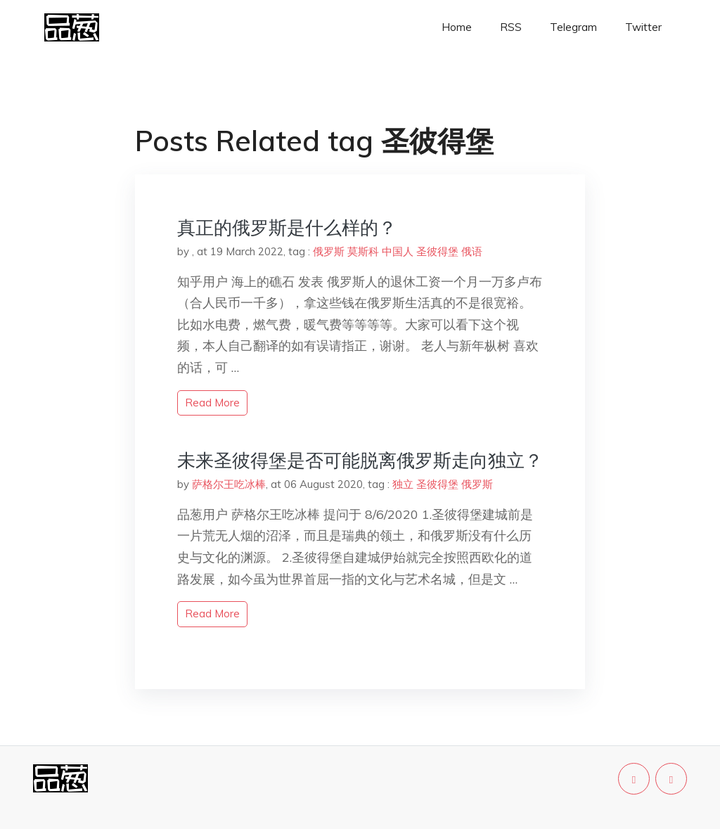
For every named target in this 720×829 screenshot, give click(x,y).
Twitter (643, 27)
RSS (511, 27)
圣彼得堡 (437, 251)
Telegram (573, 27)
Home (457, 27)
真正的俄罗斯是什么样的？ (287, 227)
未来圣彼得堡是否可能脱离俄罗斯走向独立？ (360, 460)
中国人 (397, 251)
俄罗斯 (329, 251)
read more (212, 402)
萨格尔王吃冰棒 (229, 484)
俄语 (471, 251)
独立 (402, 484)
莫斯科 (363, 251)
